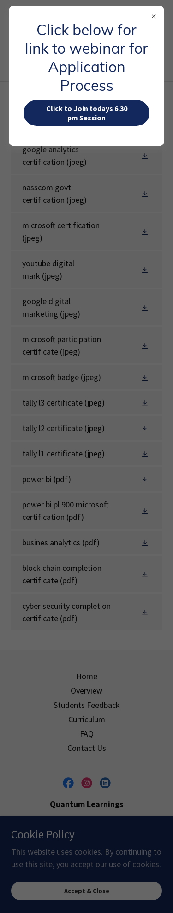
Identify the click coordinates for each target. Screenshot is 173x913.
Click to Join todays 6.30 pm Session (86, 113)
